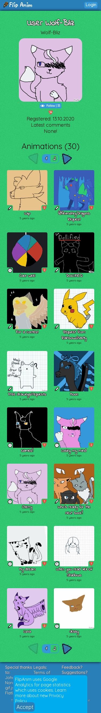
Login (91, 4)
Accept (24, 707)
